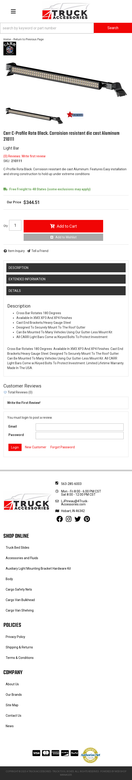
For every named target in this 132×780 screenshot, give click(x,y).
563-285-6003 (71, 484)
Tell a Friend (39, 251)
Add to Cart (67, 226)
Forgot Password (62, 447)
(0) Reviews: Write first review (24, 156)
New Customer (35, 447)
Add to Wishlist (66, 237)
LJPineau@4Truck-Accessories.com (74, 503)
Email (12, 426)
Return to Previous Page (28, 39)
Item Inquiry (16, 251)
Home (7, 39)
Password (16, 435)
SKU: (6, 161)
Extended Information (27, 279)
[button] (66, 28)
